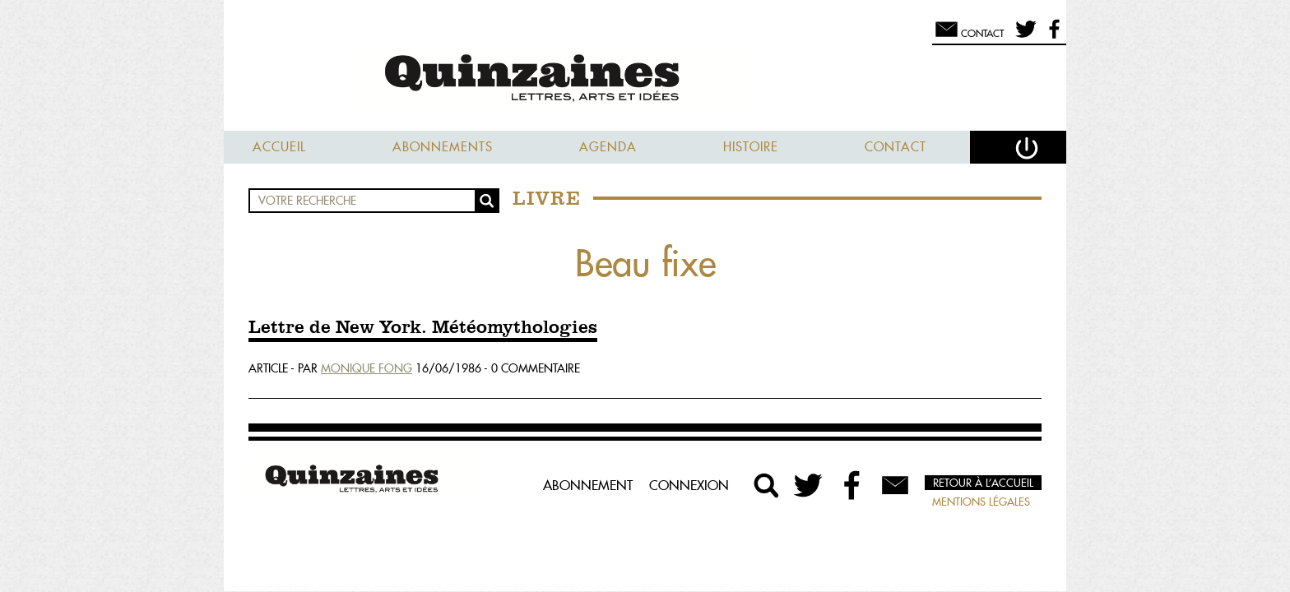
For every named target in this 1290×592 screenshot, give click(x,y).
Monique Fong (366, 368)
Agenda (608, 147)
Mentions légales (981, 501)
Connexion (689, 485)
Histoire (750, 147)
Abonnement (588, 485)
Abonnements (442, 147)
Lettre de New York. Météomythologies (422, 328)
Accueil (279, 147)
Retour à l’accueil (983, 482)
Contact (895, 147)
